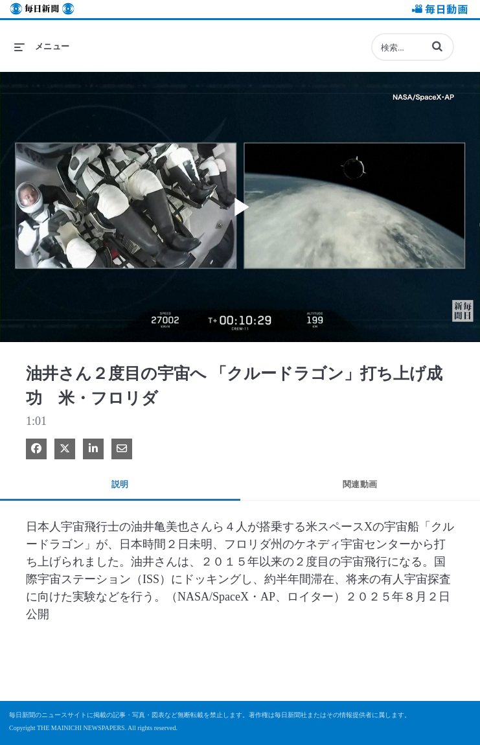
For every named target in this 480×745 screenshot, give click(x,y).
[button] (437, 46)
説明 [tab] (120, 484)
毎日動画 (438, 11)
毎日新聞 (42, 11)
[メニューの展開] (42, 47)
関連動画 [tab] (360, 484)
